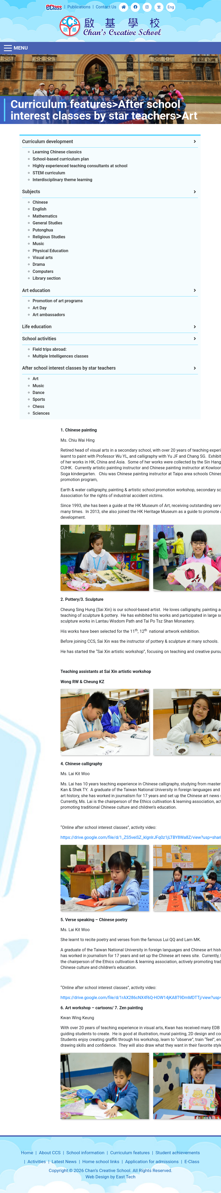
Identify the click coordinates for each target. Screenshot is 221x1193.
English (31, 209)
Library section (38, 278)
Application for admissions (152, 1161)
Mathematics (36, 216)
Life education (28, 326)
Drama (30, 264)
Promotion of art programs (49, 300)
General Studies (39, 222)
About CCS (50, 1152)
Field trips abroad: (41, 349)
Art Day (31, 307)
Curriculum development (39, 141)
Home (27, 1152)
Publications (79, 6)
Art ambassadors (40, 314)
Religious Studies (40, 236)
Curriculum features (130, 1152)
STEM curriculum (40, 172)
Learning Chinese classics (48, 151)
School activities (31, 338)
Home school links (100, 1161)
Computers (34, 271)
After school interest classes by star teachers (61, 368)
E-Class (192, 1161)
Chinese (32, 202)
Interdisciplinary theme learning (54, 179)
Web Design (97, 1176)
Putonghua (34, 230)
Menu (21, 48)
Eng (171, 7)
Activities (37, 1161)
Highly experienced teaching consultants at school (71, 165)
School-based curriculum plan (52, 158)
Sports (30, 399)
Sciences (32, 413)
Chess (30, 406)
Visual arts (34, 257)
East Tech (125, 1176)
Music (30, 243)
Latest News (64, 1161)
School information (85, 1152)
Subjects (23, 191)
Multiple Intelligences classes (52, 356)
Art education (28, 290)
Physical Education (42, 250)
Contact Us (106, 6)
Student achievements (177, 1152)
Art (27, 378)
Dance (30, 392)
